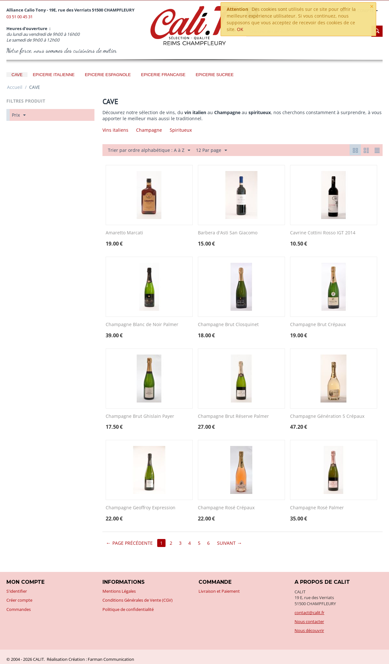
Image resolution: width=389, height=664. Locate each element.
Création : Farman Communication (101, 659)
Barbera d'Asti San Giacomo (227, 233)
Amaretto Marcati (124, 233)
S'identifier (16, 591)
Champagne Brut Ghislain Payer (140, 416)
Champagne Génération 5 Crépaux (327, 416)
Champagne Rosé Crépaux (226, 508)
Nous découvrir (309, 630)
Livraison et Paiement (219, 591)
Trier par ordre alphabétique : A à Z (149, 150)
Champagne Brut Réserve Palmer (233, 416)
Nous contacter (309, 621)
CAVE (17, 74)
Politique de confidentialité (128, 609)
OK (240, 29)
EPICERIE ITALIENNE (54, 74)
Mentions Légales (119, 591)
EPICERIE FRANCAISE (163, 74)
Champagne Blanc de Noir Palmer (142, 324)
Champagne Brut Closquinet (228, 324)
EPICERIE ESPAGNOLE (108, 74)
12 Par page (211, 150)
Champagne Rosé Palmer (317, 508)
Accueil (14, 87)
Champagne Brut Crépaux (318, 324)
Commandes (18, 609)
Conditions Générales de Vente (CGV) (137, 600)
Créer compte (19, 600)
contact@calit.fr (309, 612)
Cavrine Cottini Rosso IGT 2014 (322, 233)
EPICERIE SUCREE (214, 74)
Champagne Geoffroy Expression (140, 508)
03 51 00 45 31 (19, 17)
